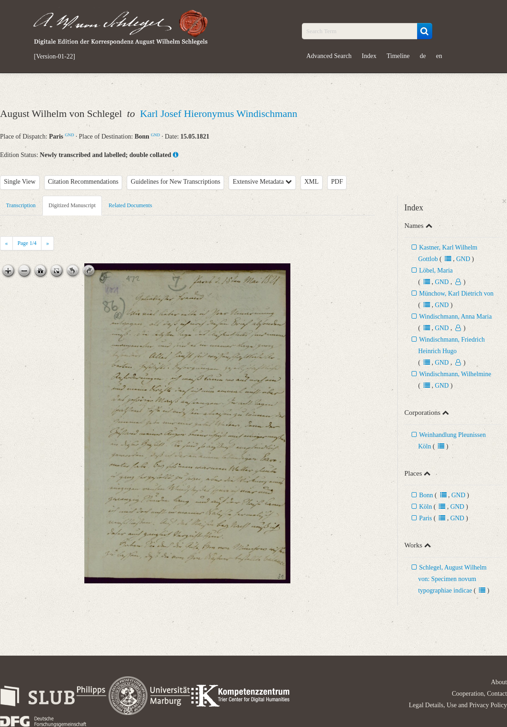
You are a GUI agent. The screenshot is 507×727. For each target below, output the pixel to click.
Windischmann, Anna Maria (455, 316)
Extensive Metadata (262, 181)
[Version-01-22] (54, 56)
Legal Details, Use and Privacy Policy (458, 705)
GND (69, 135)
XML (311, 181)
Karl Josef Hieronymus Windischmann (218, 113)
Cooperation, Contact (479, 693)
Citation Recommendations (83, 181)
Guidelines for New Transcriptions (175, 181)
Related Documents (130, 205)
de (423, 55)
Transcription (20, 205)
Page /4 (27, 243)
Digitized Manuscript (71, 205)
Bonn (426, 495)
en (439, 55)
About (499, 682)
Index (369, 55)
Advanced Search (329, 55)
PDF (337, 181)
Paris (425, 518)
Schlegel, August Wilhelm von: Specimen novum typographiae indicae (452, 579)
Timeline (398, 55)
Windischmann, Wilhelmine (455, 374)
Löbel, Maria (436, 270)
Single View (20, 181)
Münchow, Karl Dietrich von (456, 293)
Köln (425, 506)
